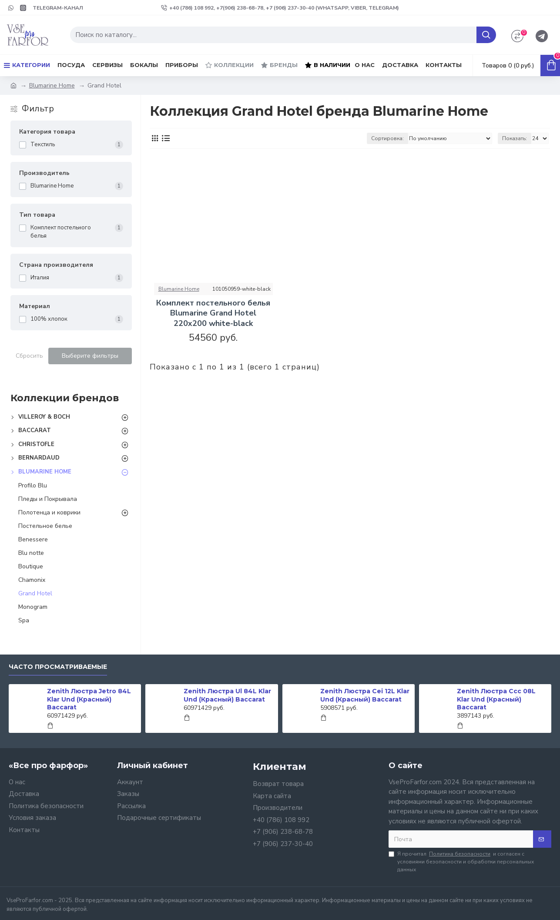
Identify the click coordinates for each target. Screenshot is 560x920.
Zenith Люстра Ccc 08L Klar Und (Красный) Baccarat (496, 699)
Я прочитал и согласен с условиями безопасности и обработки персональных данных (461, 861)
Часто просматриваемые (58, 667)
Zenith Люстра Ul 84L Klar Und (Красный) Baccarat (227, 695)
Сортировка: (387, 138)
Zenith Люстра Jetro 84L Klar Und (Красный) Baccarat (89, 699)
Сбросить (29, 356)
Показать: (514, 138)
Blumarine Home (52, 85)
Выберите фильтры (90, 356)
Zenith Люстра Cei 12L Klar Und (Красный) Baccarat (364, 695)
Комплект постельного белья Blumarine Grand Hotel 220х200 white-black (213, 313)
